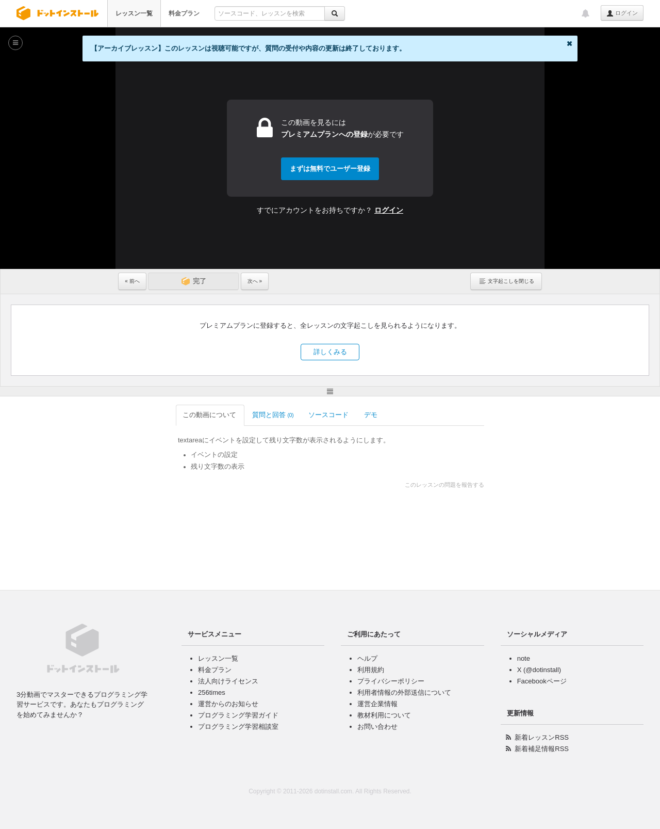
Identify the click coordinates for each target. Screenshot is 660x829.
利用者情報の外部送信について (404, 692)
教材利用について (384, 715)
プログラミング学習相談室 (238, 726)
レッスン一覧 (134, 13)
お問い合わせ (377, 726)
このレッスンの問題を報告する (501, 485)
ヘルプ (367, 658)
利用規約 (370, 670)
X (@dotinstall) (539, 670)
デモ (314, 415)
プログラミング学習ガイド (238, 715)
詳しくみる (330, 352)
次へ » (255, 281)
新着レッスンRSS (542, 737)
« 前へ (132, 281)
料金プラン (184, 13)
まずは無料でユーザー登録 (330, 168)
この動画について (152, 415)
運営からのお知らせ (228, 704)
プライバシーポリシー (390, 681)
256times (211, 692)
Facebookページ (542, 681)
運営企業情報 (377, 704)
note (523, 658)
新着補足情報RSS (542, 749)
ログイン (622, 13)
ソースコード (272, 415)
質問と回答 (216, 415)
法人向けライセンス (228, 681)
